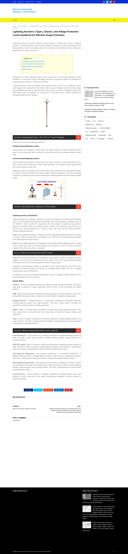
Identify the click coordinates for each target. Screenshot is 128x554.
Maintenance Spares (91, 135)
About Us (21, 1)
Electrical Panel (90, 124)
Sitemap (38, 1)
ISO (87, 131)
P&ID (110, 135)
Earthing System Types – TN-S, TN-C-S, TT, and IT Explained (43, 137)
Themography (101, 138)
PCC (87, 138)
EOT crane (101, 121)
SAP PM (93, 138)
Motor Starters (102, 135)
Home (15, 20)
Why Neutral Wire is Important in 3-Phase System (39, 207)
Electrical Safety (22, 26)
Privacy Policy (30, 1)
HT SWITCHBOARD (104, 128)
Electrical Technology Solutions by (31, 551)
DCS (94, 121)
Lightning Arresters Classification (32, 66)
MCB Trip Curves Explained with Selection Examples (37, 253)
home (14, 1)
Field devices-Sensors (91, 128)
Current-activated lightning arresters (33, 64)
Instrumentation (94, 131)
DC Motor (88, 121)
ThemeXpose (47, 551)
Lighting (103, 131)
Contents (26, 58)
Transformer (110, 138)
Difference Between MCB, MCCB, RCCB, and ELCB (39, 330)
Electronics (99, 124)
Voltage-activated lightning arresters (33, 61)
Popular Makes (27, 69)
